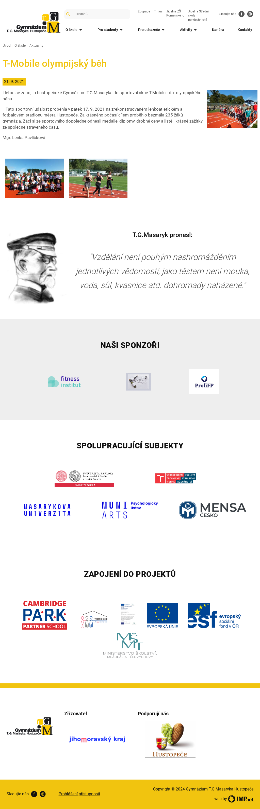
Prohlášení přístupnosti (79, 793)
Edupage (144, 11)
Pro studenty (111, 30)
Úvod (7, 45)
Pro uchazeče (152, 30)
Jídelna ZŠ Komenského (175, 14)
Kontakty (245, 30)
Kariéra (218, 30)
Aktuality (36, 45)
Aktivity (189, 30)
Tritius (158, 11)
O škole (75, 30)
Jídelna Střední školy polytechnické (198, 16)
